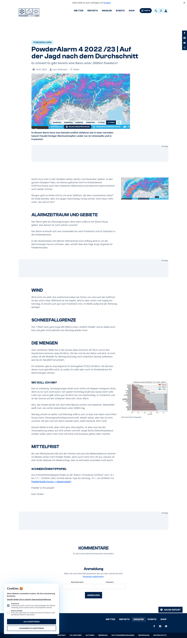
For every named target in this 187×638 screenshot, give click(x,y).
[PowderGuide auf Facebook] (184, 33)
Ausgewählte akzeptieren (31, 628)
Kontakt (61, 635)
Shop (132, 10)
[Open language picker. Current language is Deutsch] (156, 11)
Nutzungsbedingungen (123, 635)
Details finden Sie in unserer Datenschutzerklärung (29, 599)
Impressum (143, 635)
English (107, 2)
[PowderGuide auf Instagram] (184, 37)
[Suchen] (161, 11)
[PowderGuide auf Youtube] (184, 42)
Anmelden (93, 595)
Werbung (102, 635)
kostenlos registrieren (93, 576)
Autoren (90, 635)
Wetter (78, 10)
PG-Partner (76, 635)
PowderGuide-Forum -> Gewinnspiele (51, 481)
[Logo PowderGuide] (29, 12)
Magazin (107, 10)
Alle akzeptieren (32, 621)
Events (120, 10)
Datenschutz (160, 635)
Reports (92, 10)
